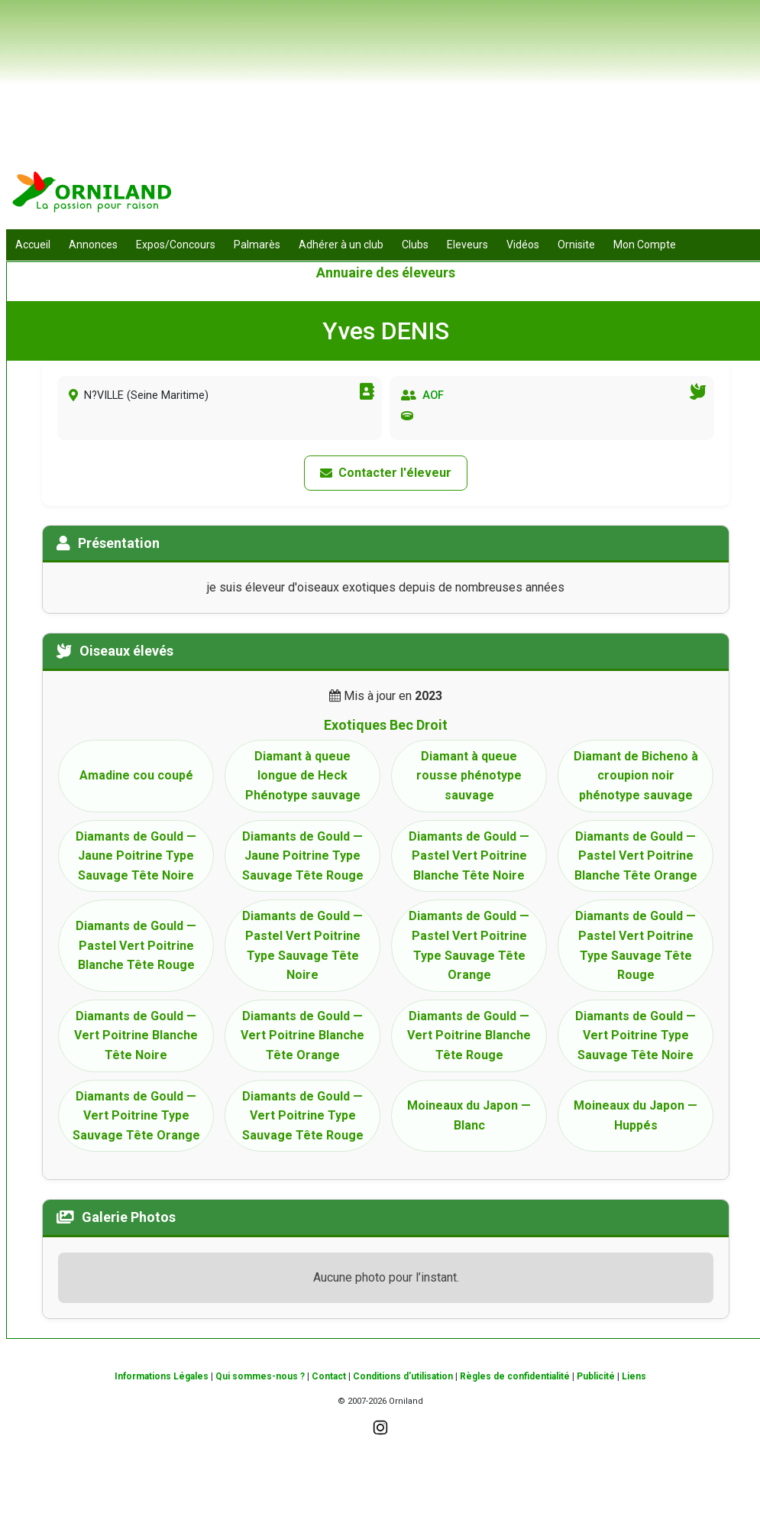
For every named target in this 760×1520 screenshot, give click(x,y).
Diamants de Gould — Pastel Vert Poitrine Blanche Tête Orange (635, 856)
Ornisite (576, 244)
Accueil (32, 244)
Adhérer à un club (341, 244)
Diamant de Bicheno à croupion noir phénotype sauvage (636, 775)
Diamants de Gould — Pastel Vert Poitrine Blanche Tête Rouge (136, 945)
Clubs (415, 244)
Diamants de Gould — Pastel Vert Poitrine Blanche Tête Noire (469, 856)
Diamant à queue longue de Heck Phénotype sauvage (303, 775)
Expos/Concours (175, 244)
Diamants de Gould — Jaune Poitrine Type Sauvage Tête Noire (136, 856)
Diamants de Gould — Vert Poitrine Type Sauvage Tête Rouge (303, 1115)
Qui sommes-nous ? (260, 1376)
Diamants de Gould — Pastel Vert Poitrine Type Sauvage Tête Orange (469, 945)
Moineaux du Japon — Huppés (635, 1115)
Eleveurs (467, 244)
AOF (433, 395)
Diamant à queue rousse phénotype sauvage (469, 775)
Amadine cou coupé (136, 775)
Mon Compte (644, 244)
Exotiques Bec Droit (386, 725)
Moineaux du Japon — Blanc (469, 1115)
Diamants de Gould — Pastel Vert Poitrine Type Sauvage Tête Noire (302, 945)
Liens (634, 1376)
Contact (329, 1376)
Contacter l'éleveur (385, 472)
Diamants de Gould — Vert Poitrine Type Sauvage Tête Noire (635, 1035)
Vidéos (522, 244)
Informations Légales (162, 1376)
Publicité (596, 1376)
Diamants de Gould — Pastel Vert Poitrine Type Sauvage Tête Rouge (635, 945)
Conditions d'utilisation (403, 1376)
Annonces (93, 244)
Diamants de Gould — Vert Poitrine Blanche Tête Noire (136, 1035)
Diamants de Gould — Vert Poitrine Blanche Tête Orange (302, 1035)
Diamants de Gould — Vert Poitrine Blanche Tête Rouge (469, 1035)
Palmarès (257, 244)
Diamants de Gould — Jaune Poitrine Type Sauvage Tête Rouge (303, 856)
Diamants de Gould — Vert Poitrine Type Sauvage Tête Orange (136, 1115)
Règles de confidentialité (515, 1376)
